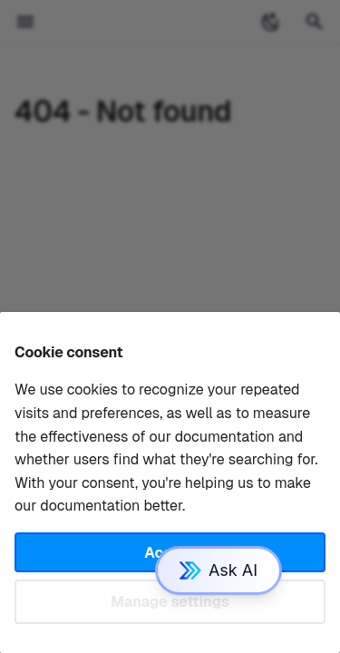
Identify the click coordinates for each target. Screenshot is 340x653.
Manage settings (170, 601)
